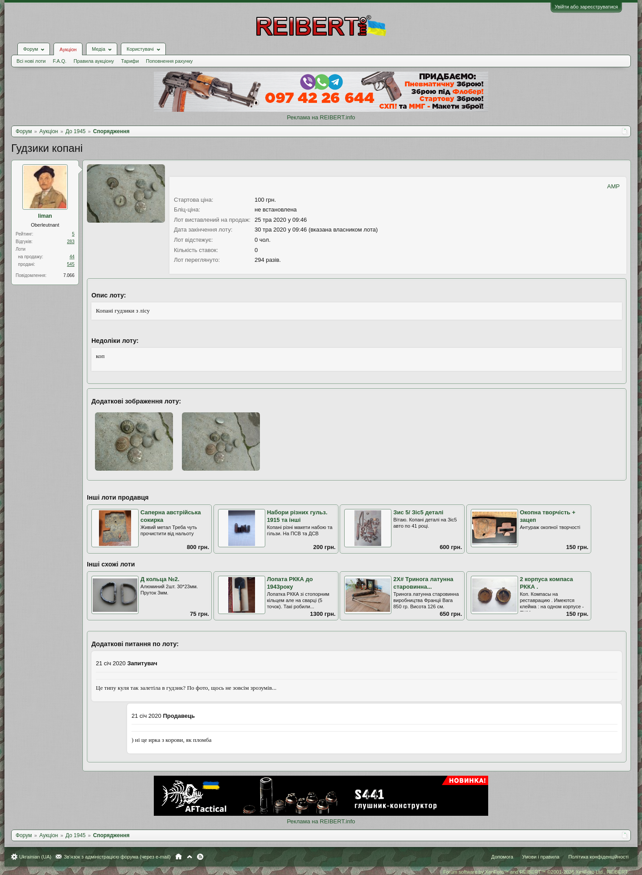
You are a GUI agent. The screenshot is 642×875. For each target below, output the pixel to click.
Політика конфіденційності (598, 856)
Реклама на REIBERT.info (321, 117)
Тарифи (130, 61)
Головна (178, 857)
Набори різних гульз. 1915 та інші (297, 516)
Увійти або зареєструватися (586, 6)
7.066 (68, 275)
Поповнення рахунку (169, 61)
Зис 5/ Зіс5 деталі (418, 512)
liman (45, 216)
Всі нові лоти (30, 61)
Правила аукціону (94, 61)
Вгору (189, 857)
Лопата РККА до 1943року (290, 583)
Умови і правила (540, 856)
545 (70, 264)
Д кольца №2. (159, 579)
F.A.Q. (59, 61)
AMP (613, 186)
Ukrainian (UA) (35, 856)
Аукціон (67, 49)
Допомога (502, 856)
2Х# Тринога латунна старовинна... (423, 583)
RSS (200, 857)
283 (70, 241)
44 (72, 256)
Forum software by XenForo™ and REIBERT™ (536, 872)
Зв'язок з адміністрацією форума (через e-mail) (117, 856)
